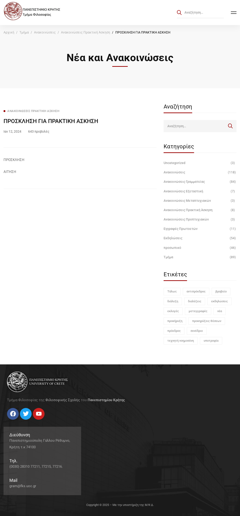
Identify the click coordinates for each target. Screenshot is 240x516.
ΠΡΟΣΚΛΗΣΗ (14, 160)
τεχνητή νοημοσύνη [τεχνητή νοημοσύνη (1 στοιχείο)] (180, 340)
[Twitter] (12, 421)
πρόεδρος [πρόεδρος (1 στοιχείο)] (174, 331)
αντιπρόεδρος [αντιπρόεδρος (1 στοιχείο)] (196, 291)
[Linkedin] (21, 421)
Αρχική (9, 32)
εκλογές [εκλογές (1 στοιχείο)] (173, 311)
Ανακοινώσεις (45, 32)
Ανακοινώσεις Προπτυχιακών (200, 219)
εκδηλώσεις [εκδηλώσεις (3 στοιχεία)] (219, 301)
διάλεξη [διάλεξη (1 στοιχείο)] (172, 301)
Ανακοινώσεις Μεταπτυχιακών (200, 201)
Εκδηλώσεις (200, 238)
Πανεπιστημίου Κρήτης (106, 400)
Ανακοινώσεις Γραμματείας (200, 182)
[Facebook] (7, 421)
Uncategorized (200, 163)
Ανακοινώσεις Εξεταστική (200, 191)
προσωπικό (200, 248)
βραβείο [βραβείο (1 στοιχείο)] (221, 291)
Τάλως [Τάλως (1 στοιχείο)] (172, 291)
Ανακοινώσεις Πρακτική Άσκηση (85, 32)
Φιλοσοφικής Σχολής (62, 400)
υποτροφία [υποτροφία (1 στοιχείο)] (211, 340)
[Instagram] (16, 421)
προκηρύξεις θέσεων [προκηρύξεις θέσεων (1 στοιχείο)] (206, 321)
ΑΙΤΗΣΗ (10, 172)
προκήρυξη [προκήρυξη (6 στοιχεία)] (174, 321)
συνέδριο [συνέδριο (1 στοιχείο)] (197, 331)
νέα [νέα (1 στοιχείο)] (219, 311)
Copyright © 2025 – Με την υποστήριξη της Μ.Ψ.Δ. (120, 505)
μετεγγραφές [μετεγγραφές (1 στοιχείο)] (198, 311)
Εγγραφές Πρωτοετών (200, 229)
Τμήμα (24, 32)
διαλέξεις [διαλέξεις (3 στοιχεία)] (194, 301)
